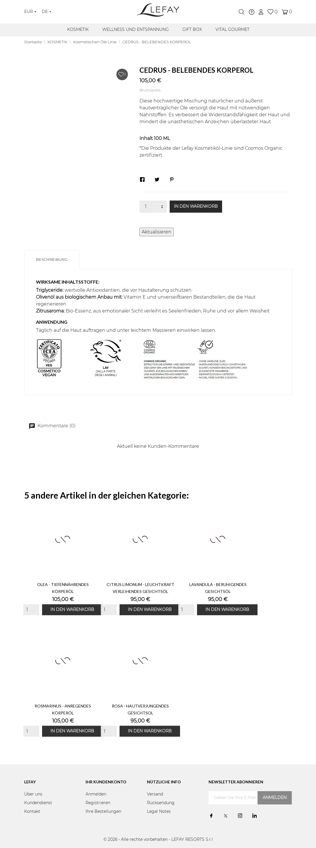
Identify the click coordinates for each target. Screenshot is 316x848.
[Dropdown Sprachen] (46, 11)
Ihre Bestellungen (103, 812)
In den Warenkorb (196, 207)
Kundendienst (38, 803)
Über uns (33, 794)
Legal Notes (159, 812)
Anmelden (96, 794)
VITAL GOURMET (232, 30)
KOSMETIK (78, 30)
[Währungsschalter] (30, 11)
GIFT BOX (192, 30)
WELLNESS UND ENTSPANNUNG (135, 30)
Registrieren (98, 803)
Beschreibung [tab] (52, 260)
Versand (155, 794)
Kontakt (32, 812)
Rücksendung (161, 803)
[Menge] (153, 207)
